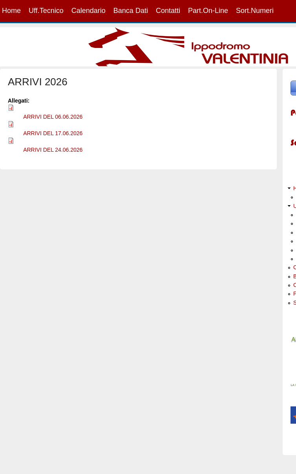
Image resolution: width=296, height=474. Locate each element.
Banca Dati (130, 11)
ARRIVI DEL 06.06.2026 (52, 117)
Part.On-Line (208, 11)
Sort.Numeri (255, 11)
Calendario (88, 11)
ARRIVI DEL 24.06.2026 (52, 150)
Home (11, 11)
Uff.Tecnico (46, 11)
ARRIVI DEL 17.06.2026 (52, 133)
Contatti (168, 11)
